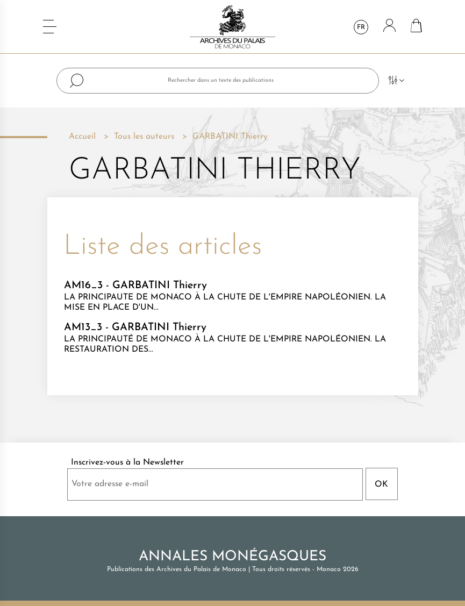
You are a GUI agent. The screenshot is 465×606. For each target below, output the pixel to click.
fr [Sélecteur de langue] (361, 27)
